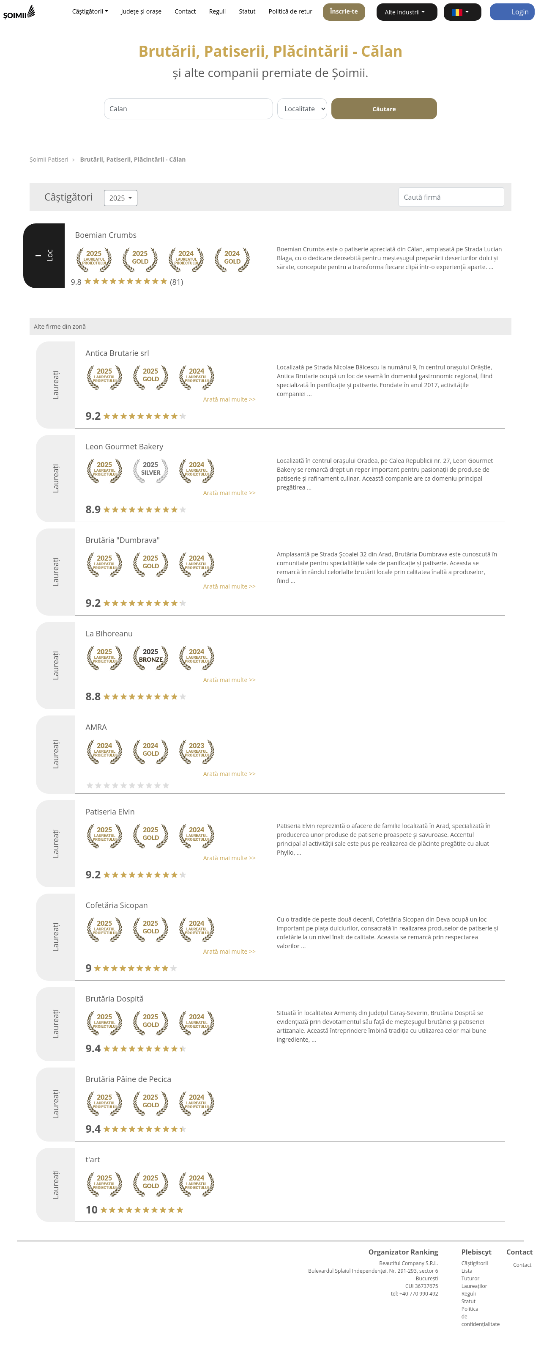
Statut (247, 11)
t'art (93, 1159)
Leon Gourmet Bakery (125, 446)
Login (512, 12)
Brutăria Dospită (115, 998)
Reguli (217, 11)
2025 (118, 198)
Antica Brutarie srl (117, 353)
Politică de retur (291, 11)
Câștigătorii (475, 1263)
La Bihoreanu (109, 633)
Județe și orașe (141, 11)
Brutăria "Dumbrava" (123, 540)
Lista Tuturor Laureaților (474, 1278)
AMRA (96, 727)
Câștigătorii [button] (87, 11)
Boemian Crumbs (106, 235)
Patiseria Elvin (110, 811)
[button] (462, 12)
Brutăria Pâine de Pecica (129, 1079)
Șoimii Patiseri (49, 159)
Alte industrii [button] (402, 12)
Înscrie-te (344, 11)
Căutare (384, 109)
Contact (185, 11)
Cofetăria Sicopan (117, 905)
